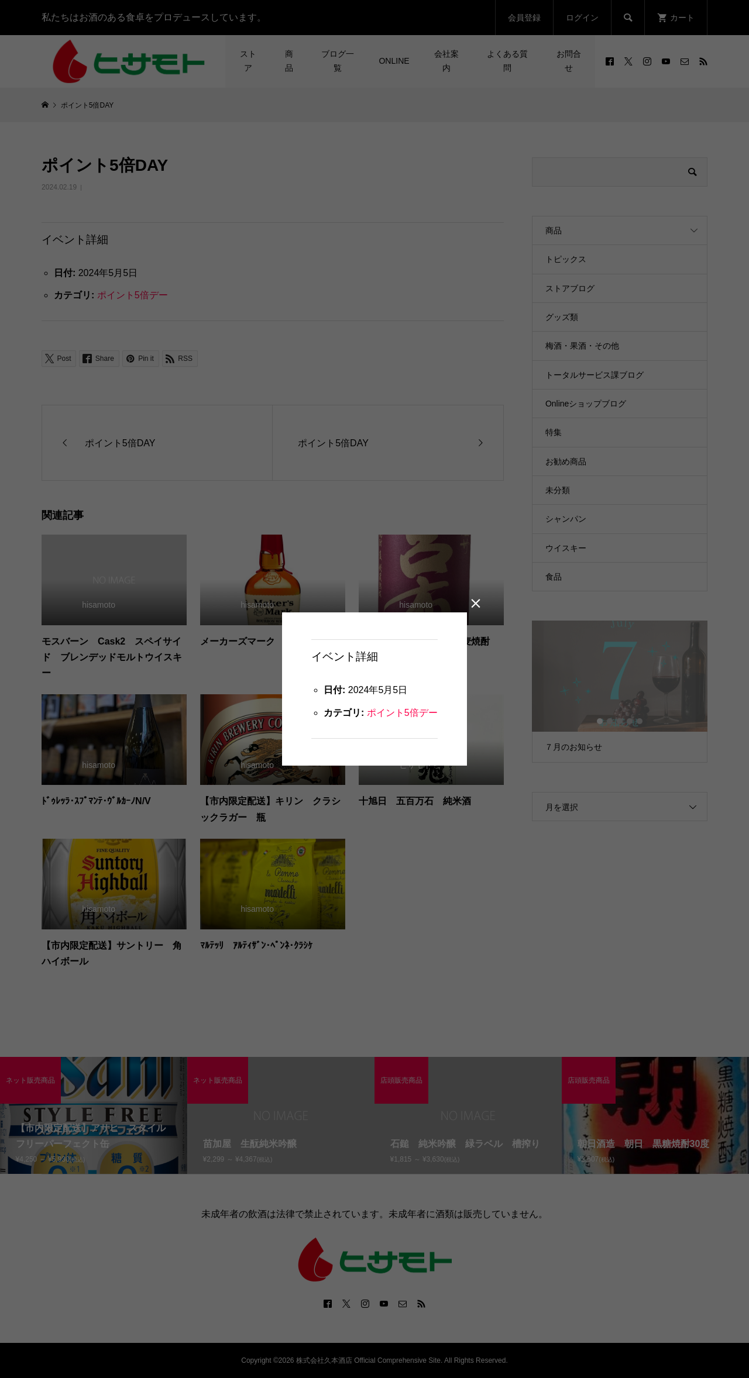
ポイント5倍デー (402, 713)
